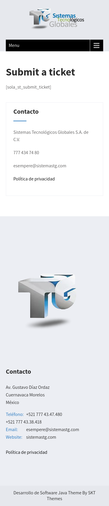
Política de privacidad (34, 179)
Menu (14, 45)
